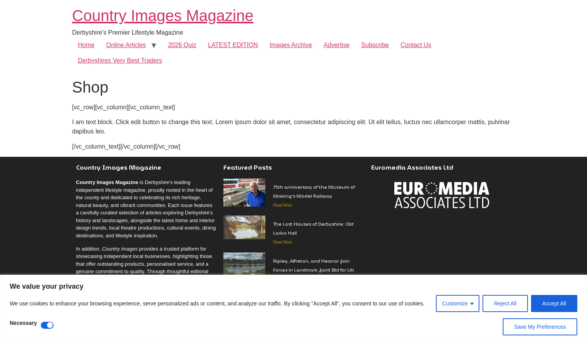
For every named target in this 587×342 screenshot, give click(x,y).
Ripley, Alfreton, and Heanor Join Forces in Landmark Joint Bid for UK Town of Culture (313, 269)
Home (86, 45)
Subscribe (375, 45)
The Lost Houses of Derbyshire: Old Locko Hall (313, 228)
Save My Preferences (540, 327)
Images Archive (291, 45)
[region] (293, 308)
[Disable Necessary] (47, 325)
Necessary (23, 323)
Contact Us (416, 45)
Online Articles (126, 45)
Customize (455, 303)
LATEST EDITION (233, 45)
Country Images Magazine (163, 15)
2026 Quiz (182, 45)
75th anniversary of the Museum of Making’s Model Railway (314, 191)
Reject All (505, 303)
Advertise (337, 45)
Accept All (554, 303)
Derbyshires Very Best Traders (120, 60)
